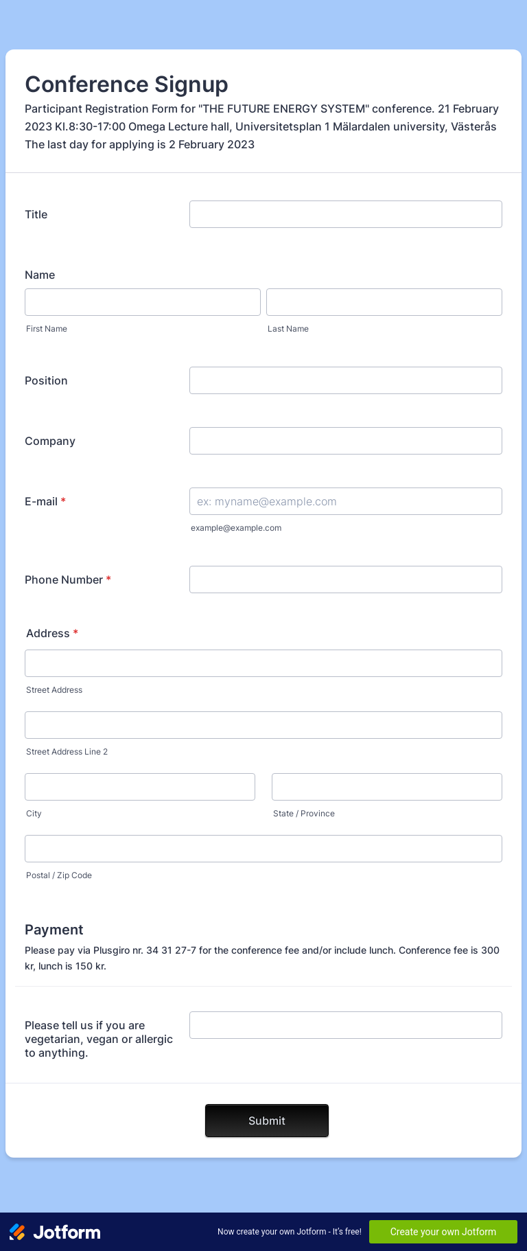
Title (36, 214)
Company (50, 441)
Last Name (288, 328)
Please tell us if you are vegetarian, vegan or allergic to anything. (99, 1038)
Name (40, 275)
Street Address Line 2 (67, 751)
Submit (266, 1120)
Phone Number (68, 579)
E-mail (45, 501)
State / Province (304, 813)
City (34, 813)
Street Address (54, 690)
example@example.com (236, 528)
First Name (46, 328)
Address (52, 633)
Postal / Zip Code (59, 875)
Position (46, 380)
